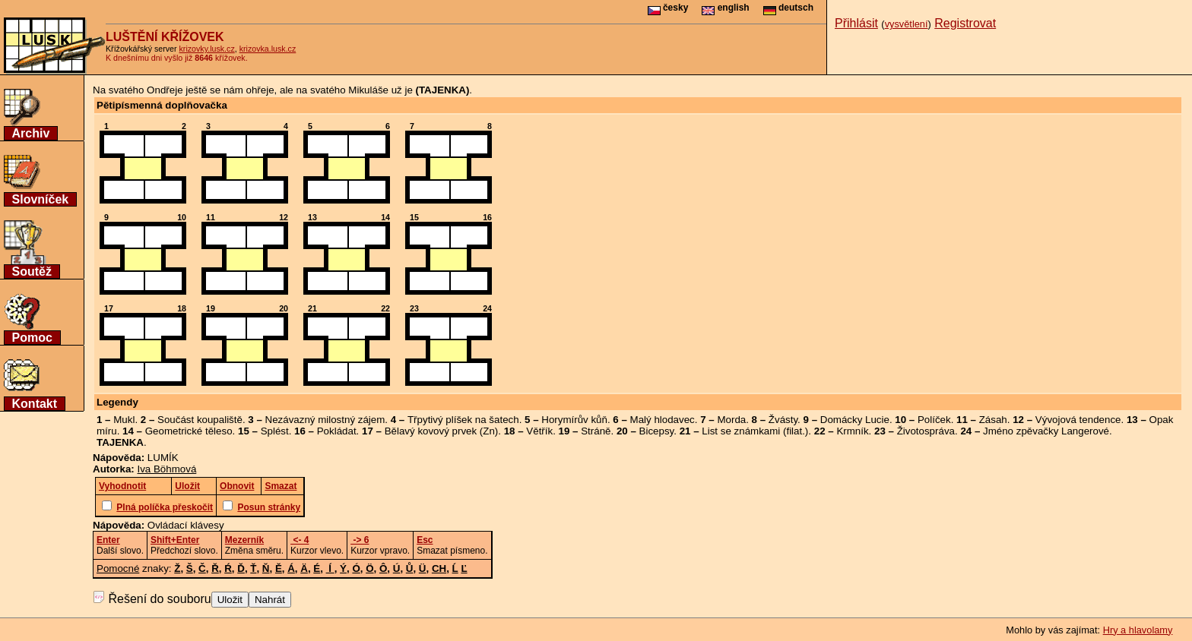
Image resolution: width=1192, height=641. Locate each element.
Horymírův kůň (574, 419)
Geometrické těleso (189, 431)
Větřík (539, 431)
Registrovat (965, 23)
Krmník (852, 431)
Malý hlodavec (662, 419)
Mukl (124, 419)
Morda (731, 419)
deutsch (788, 7)
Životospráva (926, 431)
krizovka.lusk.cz (267, 48)
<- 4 (299, 540)
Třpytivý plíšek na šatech (463, 419)
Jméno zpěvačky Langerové (1046, 431)
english (725, 7)
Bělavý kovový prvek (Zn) (442, 431)
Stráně (595, 431)
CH (439, 568)
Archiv (31, 133)
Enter (108, 540)
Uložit (230, 599)
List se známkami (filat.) (755, 431)
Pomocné (118, 568)
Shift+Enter (175, 540)
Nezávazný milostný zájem (325, 419)
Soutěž (32, 271)
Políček (934, 419)
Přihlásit (856, 23)
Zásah (993, 419)
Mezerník (244, 540)
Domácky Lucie (854, 419)
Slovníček (40, 199)
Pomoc (32, 337)
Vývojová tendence (1078, 419)
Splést (275, 431)
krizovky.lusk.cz (207, 48)
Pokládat (337, 431)
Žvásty (783, 419)
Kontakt (35, 403)
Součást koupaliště (200, 419)
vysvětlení (906, 24)
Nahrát (270, 599)
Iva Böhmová (167, 469)
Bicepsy (656, 431)
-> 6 (359, 540)
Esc (425, 540)
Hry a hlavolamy (1138, 630)
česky (668, 7)
